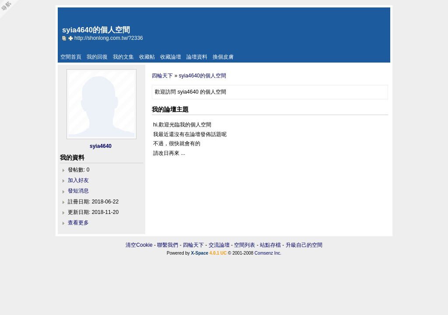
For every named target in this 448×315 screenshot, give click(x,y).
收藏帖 (147, 57)
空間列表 (244, 245)
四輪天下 (162, 76)
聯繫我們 (167, 245)
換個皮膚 (223, 57)
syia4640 (101, 146)
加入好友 (78, 180)
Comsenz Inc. (268, 253)
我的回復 (97, 57)
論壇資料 (196, 57)
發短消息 (78, 191)
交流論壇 (219, 245)
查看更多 (78, 223)
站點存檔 (270, 245)
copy (65, 38)
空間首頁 (70, 57)
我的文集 (123, 57)
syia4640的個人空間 (202, 76)
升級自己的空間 (304, 245)
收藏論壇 (170, 57)
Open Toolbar (11, 9)
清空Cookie (139, 245)
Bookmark (71, 38)
